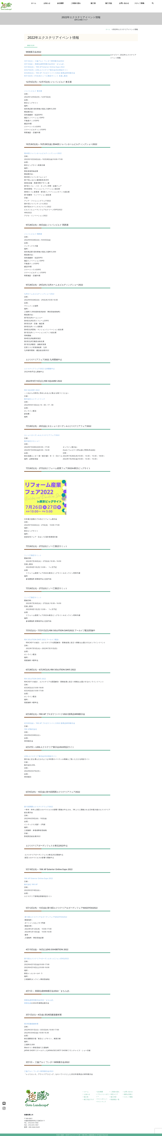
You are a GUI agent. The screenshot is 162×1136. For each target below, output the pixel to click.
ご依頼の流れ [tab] (76, 6)
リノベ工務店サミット (33, 555)
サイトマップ (101, 1102)
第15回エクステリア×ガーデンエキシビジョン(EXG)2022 (46, 958)
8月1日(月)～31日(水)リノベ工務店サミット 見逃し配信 (46, 76)
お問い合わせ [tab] (124, 6)
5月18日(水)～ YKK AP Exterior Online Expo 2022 (44, 67)
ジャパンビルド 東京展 (33, 91)
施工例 (86, 1097)
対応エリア (114, 1094)
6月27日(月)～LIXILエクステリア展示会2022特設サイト (46, 70)
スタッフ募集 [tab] (139, 6)
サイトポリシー (102, 1099)
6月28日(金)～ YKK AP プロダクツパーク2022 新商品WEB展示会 (49, 723)
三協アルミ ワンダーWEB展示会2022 (38, 1071)
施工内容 (113, 1097)
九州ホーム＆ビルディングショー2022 (39, 294)
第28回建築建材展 (31, 1024)
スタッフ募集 (128, 1097)
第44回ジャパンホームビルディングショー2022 (43, 153)
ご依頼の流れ (115, 1092)
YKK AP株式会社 (30, 729)
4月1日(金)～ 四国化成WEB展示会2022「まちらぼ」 (44, 64)
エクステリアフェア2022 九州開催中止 (39, 369)
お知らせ (87, 1094)
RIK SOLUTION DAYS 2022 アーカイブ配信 (41, 639)
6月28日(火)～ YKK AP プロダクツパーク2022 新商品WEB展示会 (49, 73)
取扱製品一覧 (115, 1099)
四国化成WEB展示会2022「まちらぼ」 (39, 1000)
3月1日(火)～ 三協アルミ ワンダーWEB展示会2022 (44, 61)
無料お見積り (128, 1094)
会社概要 (100, 1092)
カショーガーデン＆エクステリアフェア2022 (42, 435)
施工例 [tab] (93, 6)
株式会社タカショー (32, 441)
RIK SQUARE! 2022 (32, 390)
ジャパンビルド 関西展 (33, 234)
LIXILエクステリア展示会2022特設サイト (40, 756)
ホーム (108, 29)
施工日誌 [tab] (108, 6)
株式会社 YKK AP (31, 884)
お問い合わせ (128, 1092)
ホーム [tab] (33, 6)
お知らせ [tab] (47, 6)
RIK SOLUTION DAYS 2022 (35, 679)
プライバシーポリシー (102, 1095)
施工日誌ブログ (89, 1099)
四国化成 (27, 1003)
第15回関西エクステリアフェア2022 (38, 806)
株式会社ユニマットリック (34, 399)
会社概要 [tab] (60, 6)
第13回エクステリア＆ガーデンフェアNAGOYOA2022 (46, 917)
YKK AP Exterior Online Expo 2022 (38, 878)
